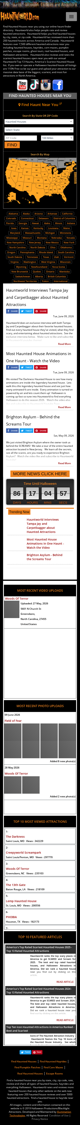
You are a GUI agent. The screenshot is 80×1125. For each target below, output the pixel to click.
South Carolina (66, 252)
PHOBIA (11, 917)
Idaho (47, 223)
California (67, 213)
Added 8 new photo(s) (63, 761)
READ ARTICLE (65, 982)
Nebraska (56, 237)
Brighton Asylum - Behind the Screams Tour (44, 557)
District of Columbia (64, 218)
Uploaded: (34, 603)
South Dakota (15, 256)
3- (7, 863)
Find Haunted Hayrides (53, 1061)
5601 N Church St (31, 608)
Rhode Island (46, 252)
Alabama (13, 213)
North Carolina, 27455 (33, 619)
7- (7, 928)
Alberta (39, 276)
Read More (64, 344)
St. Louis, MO (23, 905)
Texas (46, 256)
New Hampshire (15, 242)
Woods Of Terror (16, 598)
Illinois (58, 223)
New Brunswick (19, 271)
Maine (66, 228)
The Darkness (15, 836)
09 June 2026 (12, 715)
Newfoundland (39, 266)
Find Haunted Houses (24, 1061)
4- (7, 880)
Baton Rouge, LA (25, 889)
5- (7, 896)
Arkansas (52, 213)
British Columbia (57, 276)
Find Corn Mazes (53, 1067)
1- (7, 831)
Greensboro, (28, 614)
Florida (10, 223)
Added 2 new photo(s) (63, 796)
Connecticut (27, 218)
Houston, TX (22, 921)
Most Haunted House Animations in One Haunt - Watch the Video (45, 543)
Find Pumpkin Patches (27, 1067)
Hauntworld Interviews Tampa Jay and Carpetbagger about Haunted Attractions (37, 297)
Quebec (37, 271)
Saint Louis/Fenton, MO (29, 857)
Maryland (15, 232)
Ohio (53, 247)
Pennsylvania (27, 252)
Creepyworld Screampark (23, 852)
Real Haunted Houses (30, 1073)
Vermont (68, 256)
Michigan (50, 232)
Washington (29, 261)
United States (29, 624)
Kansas (25, 228)
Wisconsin (65, 261)
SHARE (14, 311)
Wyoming (21, 266)
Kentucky (38, 228)
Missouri (27, 237)
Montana (42, 237)
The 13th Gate (16, 885)
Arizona (38, 213)
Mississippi (12, 237)
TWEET (29, 311)
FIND (12, 144)
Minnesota (65, 232)
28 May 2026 (12, 767)
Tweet (27, 1052)
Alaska (26, 213)
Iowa (13, 228)
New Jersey (35, 242)
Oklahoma (66, 247)
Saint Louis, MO (24, 841)
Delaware (44, 218)
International (61, 281)
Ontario (50, 271)
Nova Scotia (58, 266)
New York (69, 242)
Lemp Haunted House (21, 901)
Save (39, 1052)
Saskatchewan (22, 276)
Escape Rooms (54, 1073)
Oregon (11, 252)
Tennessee (32, 256)
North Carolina (17, 247)
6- (7, 912)
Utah (56, 256)
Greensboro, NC (24, 873)
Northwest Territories (25, 281)
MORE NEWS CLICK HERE (40, 473)
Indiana (71, 223)
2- (7, 847)
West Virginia (48, 261)
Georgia (23, 223)
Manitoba (64, 271)
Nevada (71, 237)
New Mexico (52, 242)
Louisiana (53, 228)
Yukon (45, 281)
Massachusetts (32, 232)
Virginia (14, 261)
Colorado (11, 218)
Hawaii (35, 223)
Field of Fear (13, 721)
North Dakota (37, 247)
